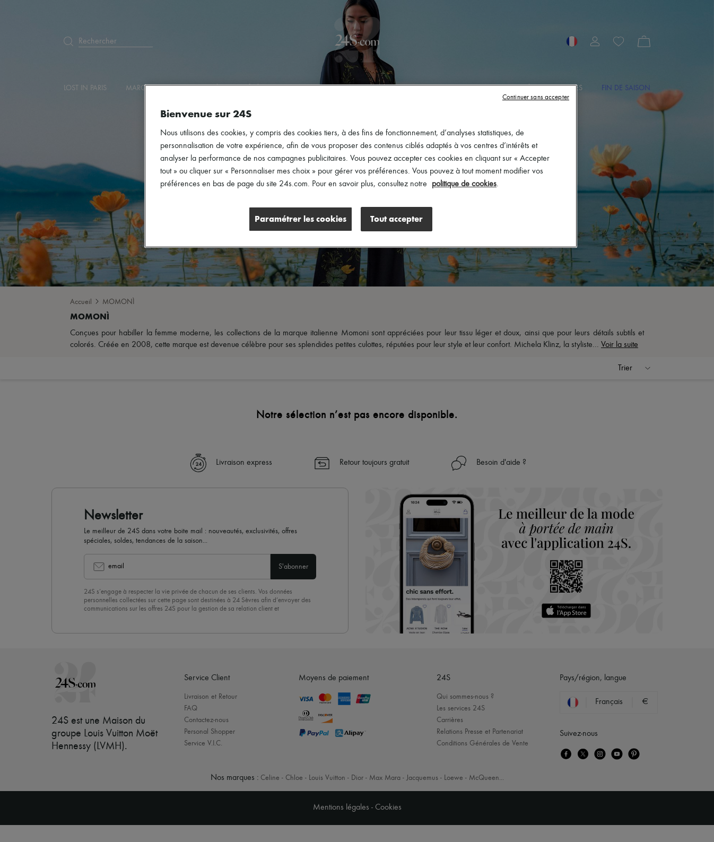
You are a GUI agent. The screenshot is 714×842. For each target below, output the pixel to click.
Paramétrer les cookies (300, 219)
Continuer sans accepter (535, 97)
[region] (360, 166)
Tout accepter (396, 219)
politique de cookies (464, 184)
